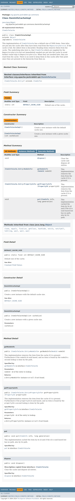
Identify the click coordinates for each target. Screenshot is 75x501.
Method (30, 9)
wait (16, 231)
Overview (4, 2)
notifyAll (59, 229)
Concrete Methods (46, 151)
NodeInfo (28, 169)
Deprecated (37, 2)
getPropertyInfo (44, 184)
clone (6, 229)
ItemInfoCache (8, 30)
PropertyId (43, 186)
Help (51, 2)
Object (13, 37)
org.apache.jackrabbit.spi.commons (24, 15)
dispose (40, 158)
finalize (22, 229)
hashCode (42, 229)
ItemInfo (37, 81)
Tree (30, 2)
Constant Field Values (13, 265)
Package (12, 2)
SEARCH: (48, 7)
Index (45, 2)
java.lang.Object (8, 22)
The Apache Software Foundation (28, 498)
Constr (23, 9)
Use (25, 2)
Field (17, 9)
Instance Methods (27, 151)
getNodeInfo (42, 169)
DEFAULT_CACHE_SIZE (31, 105)
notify (51, 229)
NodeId (41, 171)
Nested (11, 9)
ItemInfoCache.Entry (13, 81)
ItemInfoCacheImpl (12, 127)
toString (8, 231)
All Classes (5, 6)
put (38, 199)
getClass (32, 229)
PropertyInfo (30, 184)
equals (14, 229)
